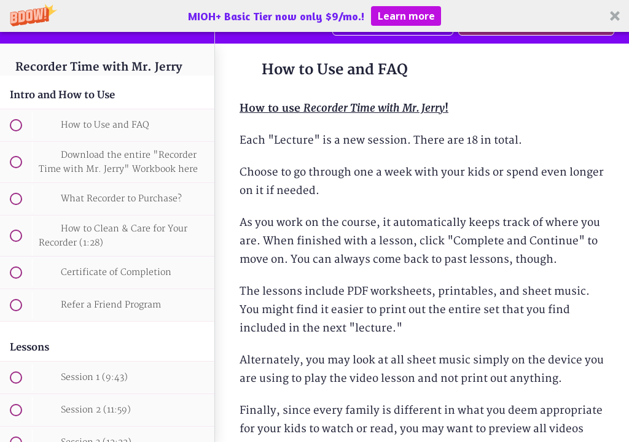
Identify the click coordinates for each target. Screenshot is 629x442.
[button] (314, 16)
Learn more (406, 16)
